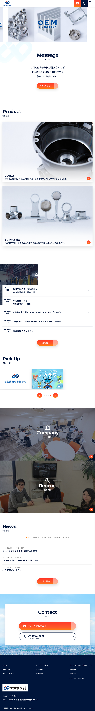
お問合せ (73, 673)
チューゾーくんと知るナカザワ (81, 665)
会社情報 (39, 669)
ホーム (5, 665)
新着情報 (39, 673)
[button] (39, 395)
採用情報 (73, 669)
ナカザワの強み (42, 665)
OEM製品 (6, 669)
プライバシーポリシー (77, 678)
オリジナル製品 (8, 673)
